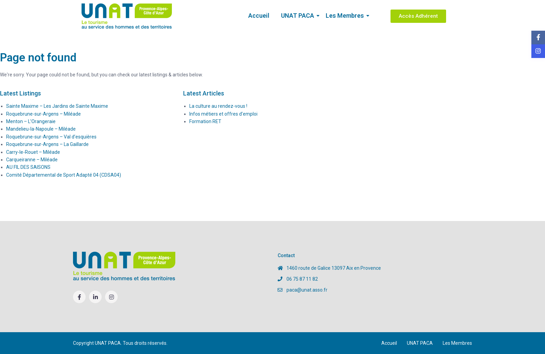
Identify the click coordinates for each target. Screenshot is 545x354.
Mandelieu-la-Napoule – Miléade (41, 129)
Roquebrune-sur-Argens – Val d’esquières (51, 136)
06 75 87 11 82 (302, 279)
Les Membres (346, 15)
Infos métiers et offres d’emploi (223, 114)
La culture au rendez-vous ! (218, 106)
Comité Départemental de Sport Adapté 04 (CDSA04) (63, 175)
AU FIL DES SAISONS (28, 167)
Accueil (258, 15)
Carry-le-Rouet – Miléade (33, 152)
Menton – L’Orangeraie (31, 121)
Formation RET (205, 121)
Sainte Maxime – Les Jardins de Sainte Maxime (57, 106)
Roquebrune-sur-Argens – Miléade (43, 114)
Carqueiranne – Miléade (32, 159)
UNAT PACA (298, 15)
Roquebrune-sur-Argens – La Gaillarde (47, 144)
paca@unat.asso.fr (306, 290)
